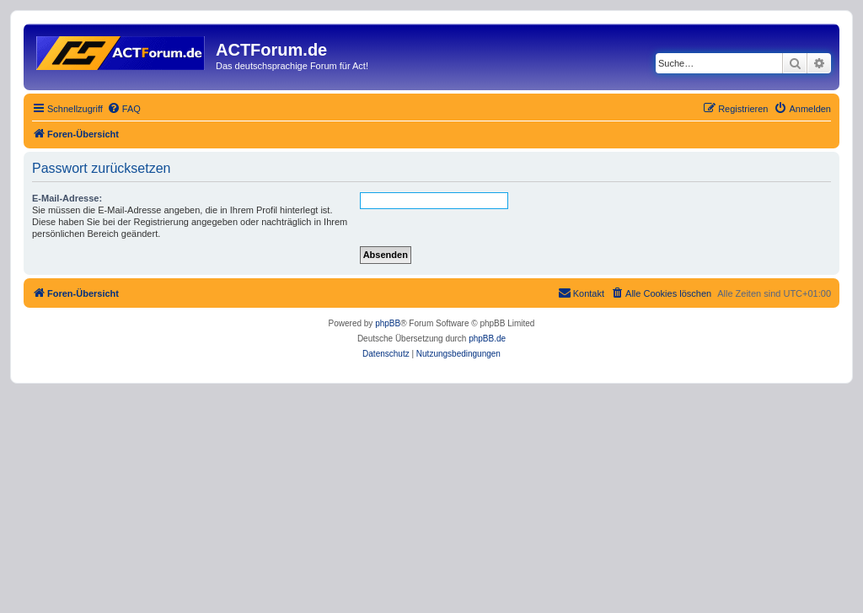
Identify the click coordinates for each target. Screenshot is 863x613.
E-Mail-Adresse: (67, 198)
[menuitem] (124, 109)
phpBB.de (487, 338)
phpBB (387, 323)
